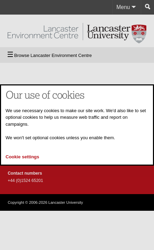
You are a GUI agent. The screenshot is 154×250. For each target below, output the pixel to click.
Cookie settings (22, 156)
